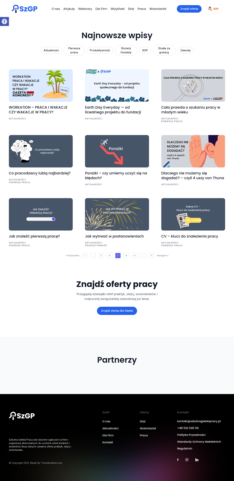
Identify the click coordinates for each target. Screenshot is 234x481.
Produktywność (100, 50)
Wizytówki (118, 9)
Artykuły (69, 9)
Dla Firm (101, 9)
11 (151, 255)
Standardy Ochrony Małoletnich (199, 442)
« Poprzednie (72, 255)
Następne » (162, 255)
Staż (131, 9)
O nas (56, 9)
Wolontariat (157, 9)
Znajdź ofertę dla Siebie (117, 311)
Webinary (85, 9)
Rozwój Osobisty (126, 50)
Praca (142, 9)
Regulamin (184, 448)
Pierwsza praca (74, 50)
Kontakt (107, 442)
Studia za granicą (164, 50)
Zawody (185, 50)
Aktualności (51, 50)
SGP (145, 50)
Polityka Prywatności (191, 435)
